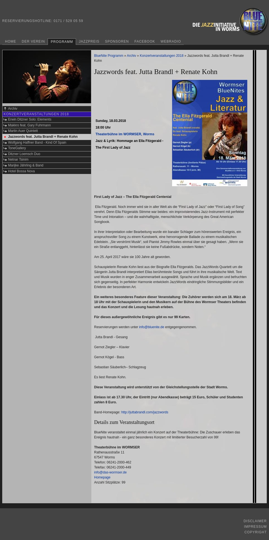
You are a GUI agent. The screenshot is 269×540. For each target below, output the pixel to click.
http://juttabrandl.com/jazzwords (144, 412)
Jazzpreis (89, 41)
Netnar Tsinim (18, 159)
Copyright (255, 532)
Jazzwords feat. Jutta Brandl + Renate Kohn (43, 137)
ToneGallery (17, 148)
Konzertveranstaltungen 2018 (36, 114)
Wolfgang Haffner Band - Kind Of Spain (37, 142)
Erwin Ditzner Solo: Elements (29, 119)
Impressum (255, 527)
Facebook (144, 41)
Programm (62, 42)
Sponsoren (117, 41)
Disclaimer (255, 521)
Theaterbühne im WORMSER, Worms (125, 134)
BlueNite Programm (108, 56)
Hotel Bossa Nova (21, 171)
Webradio (171, 41)
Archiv (12, 109)
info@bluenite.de (151, 327)
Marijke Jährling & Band (25, 165)
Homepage (102, 477)
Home (10, 41)
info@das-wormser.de (110, 472)
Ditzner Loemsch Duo (24, 154)
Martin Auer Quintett (23, 131)
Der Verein (33, 41)
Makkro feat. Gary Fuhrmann (29, 125)
